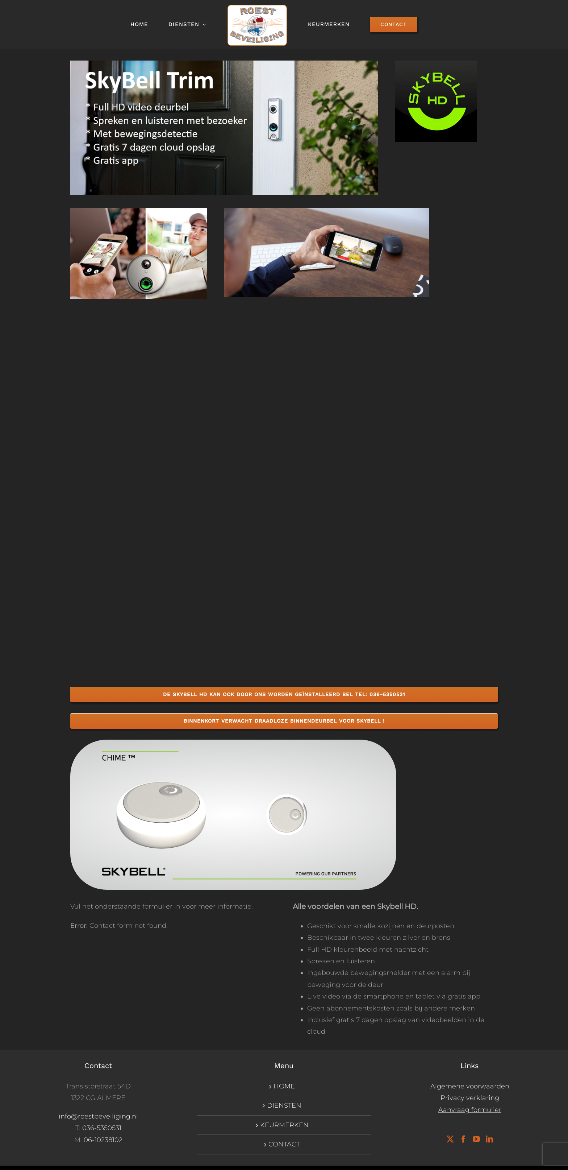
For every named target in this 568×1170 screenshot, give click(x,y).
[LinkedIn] (489, 1139)
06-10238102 (103, 1140)
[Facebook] (463, 1139)
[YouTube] (476, 1139)
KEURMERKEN (284, 1125)
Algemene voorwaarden (469, 1086)
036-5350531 (101, 1128)
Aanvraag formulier (469, 1110)
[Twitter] (450, 1139)
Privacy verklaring (469, 1098)
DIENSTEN (284, 1105)
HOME (284, 1086)
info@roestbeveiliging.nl (98, 1116)
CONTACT (284, 1144)
